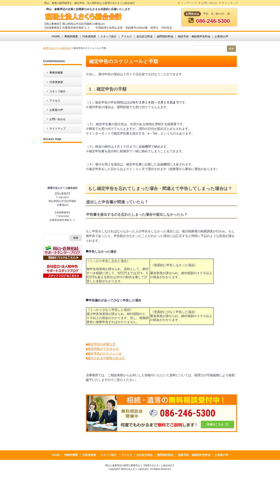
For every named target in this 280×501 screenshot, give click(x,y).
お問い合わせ (209, 3)
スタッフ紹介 (57, 91)
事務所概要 (56, 72)
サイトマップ (230, 3)
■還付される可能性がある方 (105, 358)
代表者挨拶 (56, 82)
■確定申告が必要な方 (101, 344)
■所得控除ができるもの (102, 349)
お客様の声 (56, 109)
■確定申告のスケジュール (104, 353)
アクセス (54, 100)
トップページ (189, 3)
